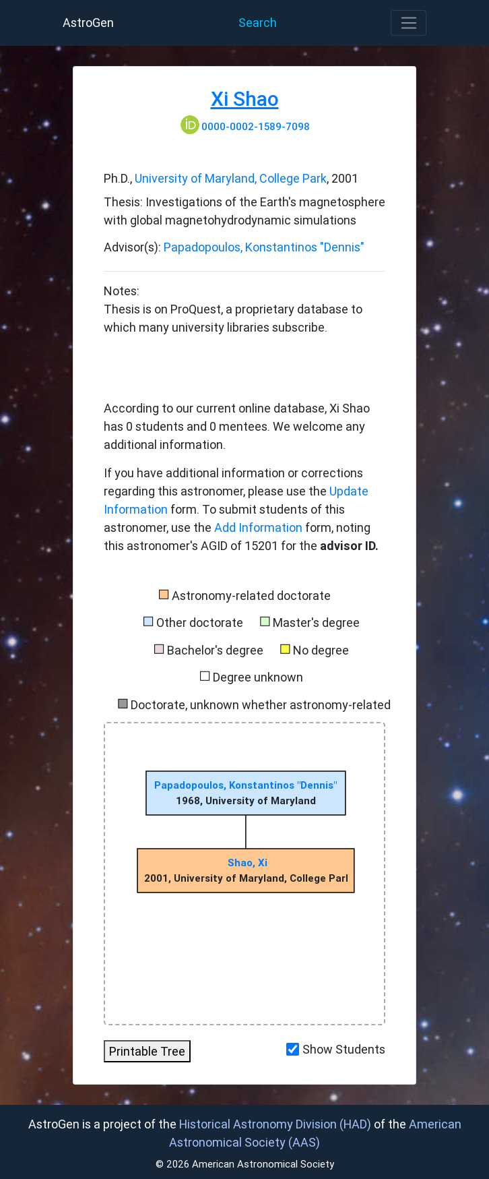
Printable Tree (147, 1051)
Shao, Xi (247, 862)
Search (257, 22)
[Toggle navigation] (408, 23)
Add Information (258, 527)
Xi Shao (245, 98)
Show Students (343, 1049)
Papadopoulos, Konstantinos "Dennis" (264, 247)
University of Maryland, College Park (231, 178)
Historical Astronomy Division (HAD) (275, 1124)
